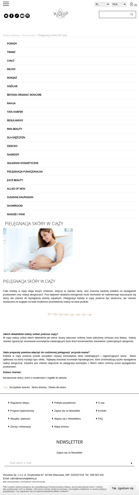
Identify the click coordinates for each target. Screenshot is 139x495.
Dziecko (12, 146)
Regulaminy (15, 120)
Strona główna (11, 35)
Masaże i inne (16, 214)
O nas (101, 402)
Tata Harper (15, 112)
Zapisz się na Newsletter (67, 410)
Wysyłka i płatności (20, 418)
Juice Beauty (15, 180)
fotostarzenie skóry (13, 377)
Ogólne (12, 86)
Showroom (15, 205)
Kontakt (102, 410)
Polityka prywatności (65, 402)
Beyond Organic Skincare (24, 94)
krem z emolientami (35, 377)
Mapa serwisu (61, 426)
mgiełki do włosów (57, 377)
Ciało (10, 60)
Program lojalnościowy (22, 410)
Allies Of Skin (16, 188)
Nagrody (13, 154)
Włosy (11, 69)
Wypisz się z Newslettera (67, 418)
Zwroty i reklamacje (20, 426)
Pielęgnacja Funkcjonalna (25, 171)
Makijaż (12, 77)
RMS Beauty (14, 129)
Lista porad (28, 35)
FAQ (100, 418)
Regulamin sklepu (19, 402)
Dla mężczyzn (16, 137)
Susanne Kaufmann (20, 197)
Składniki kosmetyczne (22, 163)
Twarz (11, 52)
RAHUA (11, 103)
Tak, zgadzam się (122, 488)
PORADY (12, 43)
